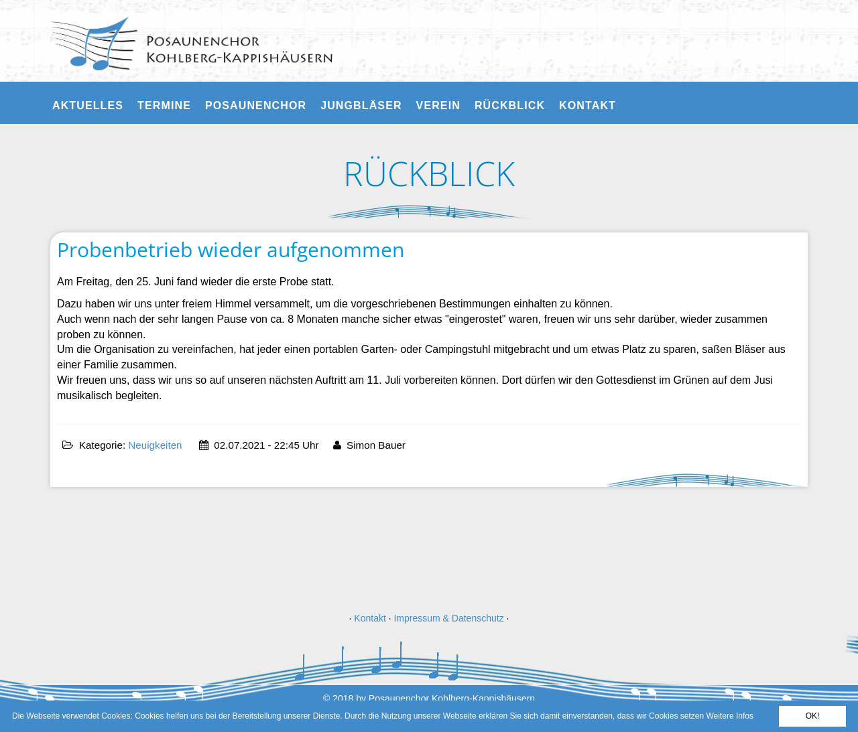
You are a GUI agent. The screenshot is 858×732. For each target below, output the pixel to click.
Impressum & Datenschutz (448, 618)
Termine (164, 105)
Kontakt (587, 105)
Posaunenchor (255, 105)
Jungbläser (361, 105)
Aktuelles (87, 105)
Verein (438, 105)
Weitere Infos (729, 716)
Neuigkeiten (155, 445)
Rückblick (510, 105)
